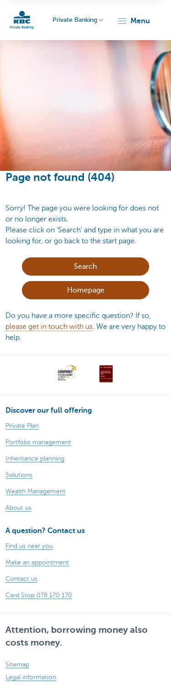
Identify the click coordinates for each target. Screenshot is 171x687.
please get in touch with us (49, 327)
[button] (133, 21)
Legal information (30, 677)
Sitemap (17, 664)
